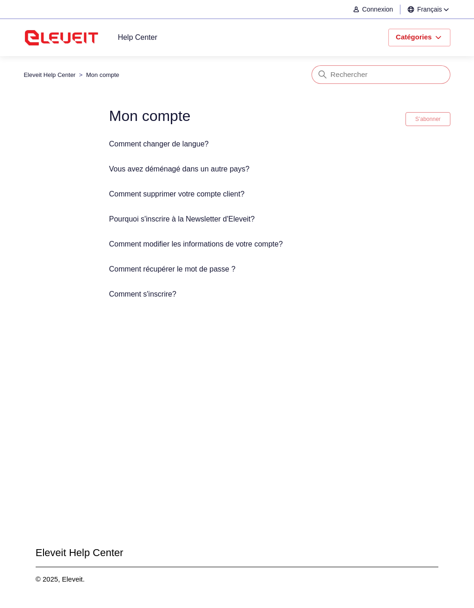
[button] (377, 9)
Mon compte (102, 74)
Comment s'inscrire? (142, 294)
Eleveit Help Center (49, 74)
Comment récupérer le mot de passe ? (172, 269)
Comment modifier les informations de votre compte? (196, 244)
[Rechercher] (381, 74)
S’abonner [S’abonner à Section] (428, 119)
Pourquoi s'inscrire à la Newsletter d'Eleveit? (182, 219)
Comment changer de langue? (159, 144)
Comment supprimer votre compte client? (177, 194)
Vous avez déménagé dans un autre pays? (179, 169)
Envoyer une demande (237, 435)
